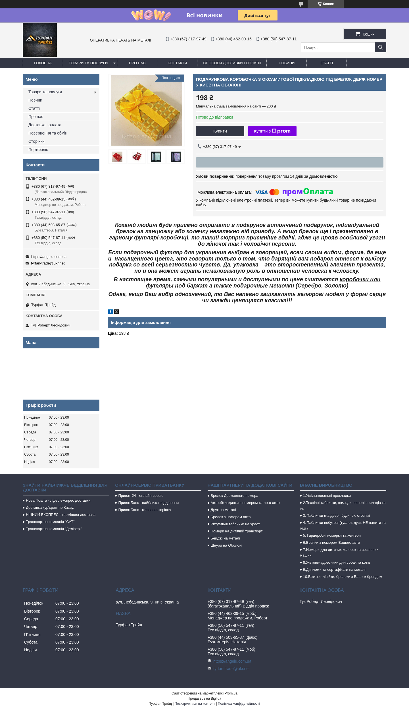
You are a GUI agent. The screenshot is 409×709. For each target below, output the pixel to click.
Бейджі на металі (225, 538)
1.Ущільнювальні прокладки (327, 495)
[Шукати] (380, 47)
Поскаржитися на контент (195, 704)
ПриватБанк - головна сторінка (144, 510)
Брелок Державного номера (234, 495)
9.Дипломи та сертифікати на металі (334, 569)
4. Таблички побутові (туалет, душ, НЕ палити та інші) (343, 525)
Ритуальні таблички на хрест (235, 524)
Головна (43, 63)
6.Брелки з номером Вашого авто (331, 542)
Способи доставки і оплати (232, 63)
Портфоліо (38, 149)
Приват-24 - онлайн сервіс (140, 495)
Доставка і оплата (44, 125)
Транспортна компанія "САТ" (50, 522)
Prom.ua (231, 693)
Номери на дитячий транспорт (237, 531)
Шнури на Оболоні (226, 545)
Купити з (272, 131)
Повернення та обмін (47, 133)
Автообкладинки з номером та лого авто (245, 503)
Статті (327, 63)
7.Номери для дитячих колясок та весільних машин (339, 552)
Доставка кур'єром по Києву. (50, 507)
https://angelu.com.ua (48, 257)
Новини (287, 63)
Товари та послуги (88, 63)
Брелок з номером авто (231, 517)
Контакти (177, 63)
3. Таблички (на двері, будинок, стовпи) (336, 515)
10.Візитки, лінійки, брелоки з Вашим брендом (342, 576)
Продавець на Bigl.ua (204, 698)
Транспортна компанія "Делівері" (54, 529)
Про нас (137, 63)
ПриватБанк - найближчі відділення (148, 503)
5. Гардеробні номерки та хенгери (332, 535)
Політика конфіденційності (239, 704)
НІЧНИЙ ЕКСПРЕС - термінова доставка (60, 514)
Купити (220, 131)
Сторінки (36, 141)
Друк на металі (223, 510)
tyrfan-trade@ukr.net (48, 263)
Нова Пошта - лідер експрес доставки (58, 500)
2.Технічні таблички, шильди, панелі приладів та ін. (343, 505)
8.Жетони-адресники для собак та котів (336, 562)
